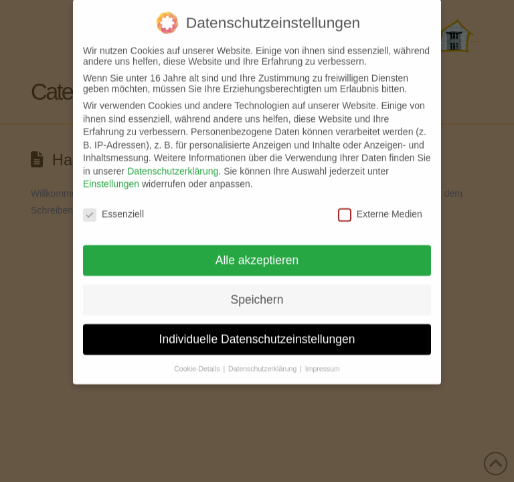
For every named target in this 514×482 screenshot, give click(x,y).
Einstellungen (111, 174)
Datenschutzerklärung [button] (263, 359)
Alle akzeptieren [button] (257, 251)
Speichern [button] (257, 290)
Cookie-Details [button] (198, 359)
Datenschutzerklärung (172, 162)
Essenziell (113, 204)
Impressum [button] (322, 359)
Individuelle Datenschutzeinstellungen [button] (257, 330)
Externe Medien (380, 204)
